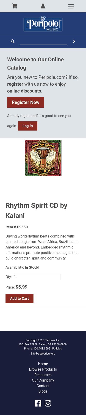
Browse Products (43, 369)
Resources (43, 375)
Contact (43, 386)
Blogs (42, 391)
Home (43, 364)
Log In (28, 126)
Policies (57, 348)
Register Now (25, 102)
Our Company (43, 380)
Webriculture (47, 353)
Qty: (9, 277)
